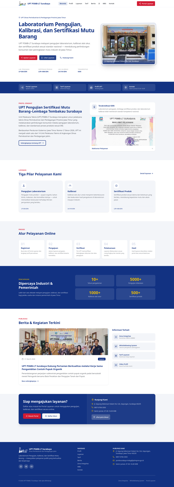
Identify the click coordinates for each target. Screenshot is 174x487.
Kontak (111, 3)
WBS (104, 3)
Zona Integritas (83, 464)
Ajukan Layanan (28, 58)
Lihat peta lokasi (100, 417)
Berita (93, 3)
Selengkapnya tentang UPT (32, 143)
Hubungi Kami (66, 58)
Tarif (86, 3)
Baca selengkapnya (30, 381)
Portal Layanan (146, 3)
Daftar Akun (51, 416)
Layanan (79, 3)
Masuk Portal (32, 416)
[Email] (31, 466)
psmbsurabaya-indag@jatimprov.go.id (130, 460)
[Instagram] (21, 466)
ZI (99, 3)
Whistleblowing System (137, 481)
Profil (71, 3)
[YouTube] (26, 466)
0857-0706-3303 (100, 407)
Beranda (63, 3)
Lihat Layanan (47, 58)
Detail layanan (146, 173)
